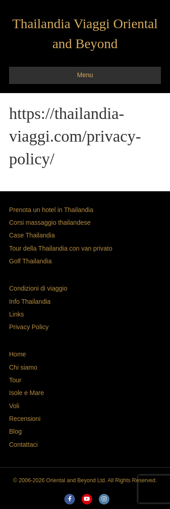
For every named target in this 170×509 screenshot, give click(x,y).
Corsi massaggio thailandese (50, 222)
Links (16, 314)
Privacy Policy (29, 327)
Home (17, 354)
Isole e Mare (26, 392)
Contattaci (23, 444)
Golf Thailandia (30, 261)
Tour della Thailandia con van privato (60, 248)
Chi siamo (23, 367)
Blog (15, 431)
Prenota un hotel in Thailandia (51, 209)
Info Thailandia (30, 301)
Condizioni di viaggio (38, 288)
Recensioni (24, 418)
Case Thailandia (32, 235)
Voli (14, 406)
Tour (15, 380)
